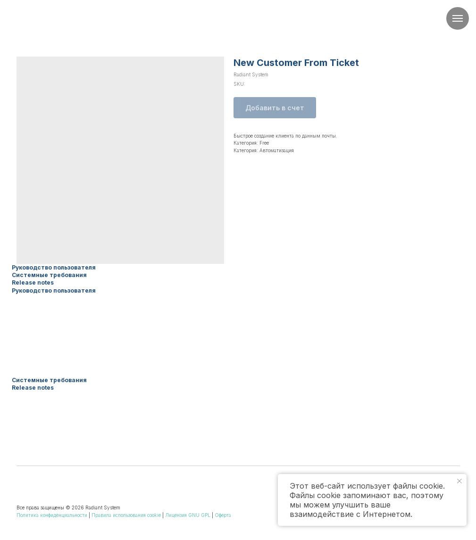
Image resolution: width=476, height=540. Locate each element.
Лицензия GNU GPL (187, 515)
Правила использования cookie (126, 515)
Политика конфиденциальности (52, 515)
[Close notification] (459, 481)
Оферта (223, 515)
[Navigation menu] (457, 18)
